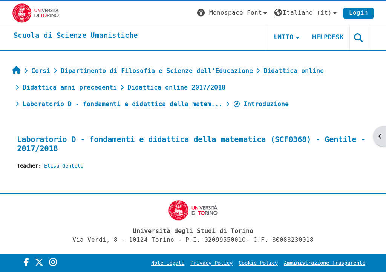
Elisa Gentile (63, 166)
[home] (76, 36)
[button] (233, 13)
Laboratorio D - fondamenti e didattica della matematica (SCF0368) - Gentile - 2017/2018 (191, 144)
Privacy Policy (211, 263)
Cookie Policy (258, 263)
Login (358, 12)
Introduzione (261, 104)
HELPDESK (327, 37)
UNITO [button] (284, 37)
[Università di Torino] (35, 12)
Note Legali (167, 263)
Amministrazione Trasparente (324, 263)
